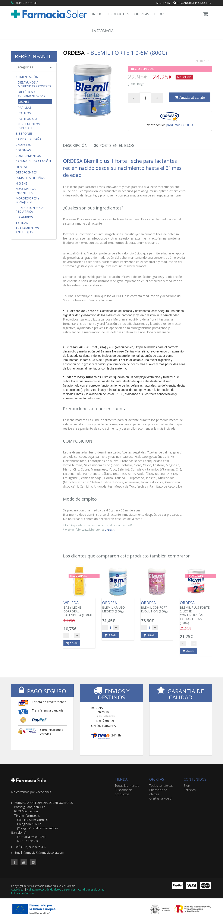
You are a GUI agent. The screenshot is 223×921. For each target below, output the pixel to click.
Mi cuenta (163, 3)
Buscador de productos (192, 3)
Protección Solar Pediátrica (30, 210)
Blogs (159, 14)
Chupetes (23, 145)
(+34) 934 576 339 (26, 3)
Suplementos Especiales (29, 126)
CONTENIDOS (195, 779)
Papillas (24, 108)
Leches (23, 102)
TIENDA (121, 779)
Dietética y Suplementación (31, 94)
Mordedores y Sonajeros (27, 200)
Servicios (190, 790)
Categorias (34, 67)
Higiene (21, 183)
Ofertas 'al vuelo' (160, 798)
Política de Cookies (22, 893)
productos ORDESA (179, 125)
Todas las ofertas (161, 786)
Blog (187, 786)
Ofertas (141, 14)
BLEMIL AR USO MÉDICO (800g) (118, 607)
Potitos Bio (27, 119)
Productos (118, 14)
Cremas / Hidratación (33, 161)
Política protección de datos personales (51, 889)
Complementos (28, 156)
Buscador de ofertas (158, 792)
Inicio (97, 14)
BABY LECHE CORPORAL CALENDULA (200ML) (79, 609)
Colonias (23, 150)
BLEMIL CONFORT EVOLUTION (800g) (157, 607)
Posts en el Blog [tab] (114, 145)
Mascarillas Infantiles (26, 191)
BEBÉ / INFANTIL (34, 56)
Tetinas (22, 223)
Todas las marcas (127, 786)
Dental (22, 167)
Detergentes (26, 172)
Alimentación (27, 77)
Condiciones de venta (91, 889)
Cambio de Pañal (29, 139)
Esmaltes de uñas (30, 178)
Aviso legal (17, 889)
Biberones (24, 134)
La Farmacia (102, 30)
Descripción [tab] (75, 145)
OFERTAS (156, 779)
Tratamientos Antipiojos (27, 230)
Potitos (24, 113)
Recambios (24, 217)
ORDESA (109, 529)
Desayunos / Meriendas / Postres (34, 84)
